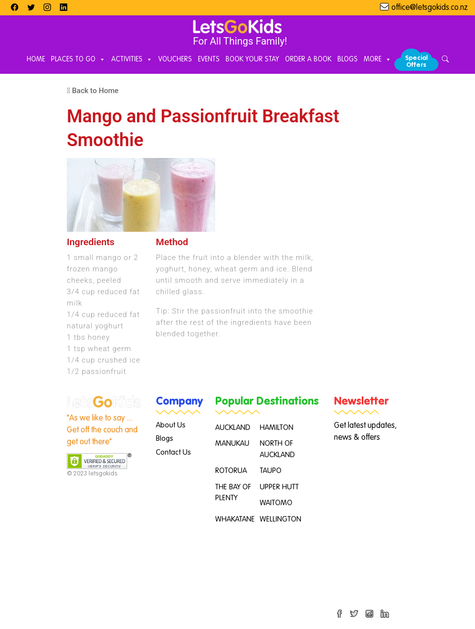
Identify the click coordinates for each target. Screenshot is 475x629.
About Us (171, 425)
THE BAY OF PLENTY (233, 492)
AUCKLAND (232, 427)
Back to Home (93, 90)
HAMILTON (276, 427)
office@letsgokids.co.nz (429, 8)
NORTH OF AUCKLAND (277, 449)
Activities (131, 60)
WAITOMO (276, 503)
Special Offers (416, 61)
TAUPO (271, 470)
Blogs (347, 59)
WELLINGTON (280, 519)
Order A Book (308, 59)
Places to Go (78, 60)
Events (209, 59)
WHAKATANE (235, 519)
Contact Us (173, 452)
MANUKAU (232, 443)
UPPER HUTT (279, 487)
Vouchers (175, 59)
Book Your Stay (252, 59)
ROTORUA (231, 470)
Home (36, 59)
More (377, 60)
